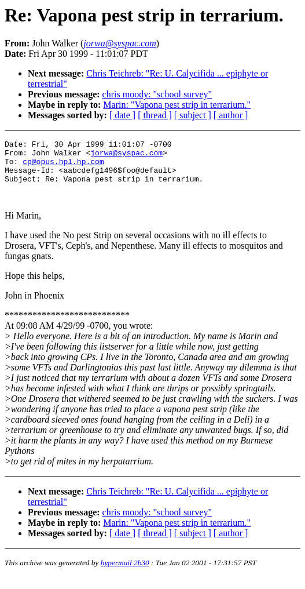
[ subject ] (192, 115)
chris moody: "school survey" (157, 94)
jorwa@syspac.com (126, 156)
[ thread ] (155, 115)
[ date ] (122, 115)
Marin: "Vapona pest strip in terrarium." (177, 105)
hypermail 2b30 (125, 574)
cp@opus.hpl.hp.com (63, 166)
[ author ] (231, 115)
